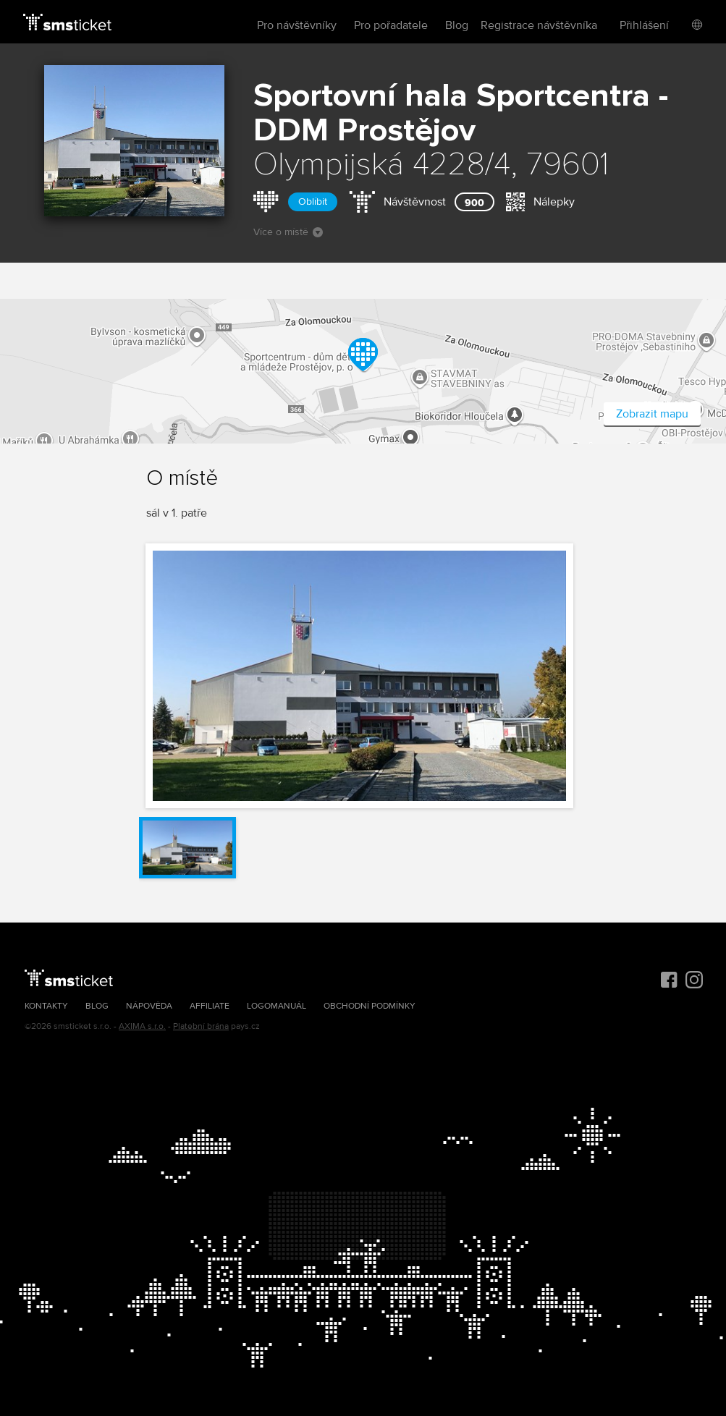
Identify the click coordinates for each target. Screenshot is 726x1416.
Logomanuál (276, 1006)
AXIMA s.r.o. (142, 1026)
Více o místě (288, 232)
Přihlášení (644, 25)
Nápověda (149, 1006)
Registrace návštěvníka (539, 25)
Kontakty (46, 1006)
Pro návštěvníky (297, 25)
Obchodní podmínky (369, 1006)
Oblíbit (312, 201)
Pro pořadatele (391, 25)
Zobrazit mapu (652, 414)
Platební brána (201, 1026)
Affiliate (209, 1006)
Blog (456, 25)
